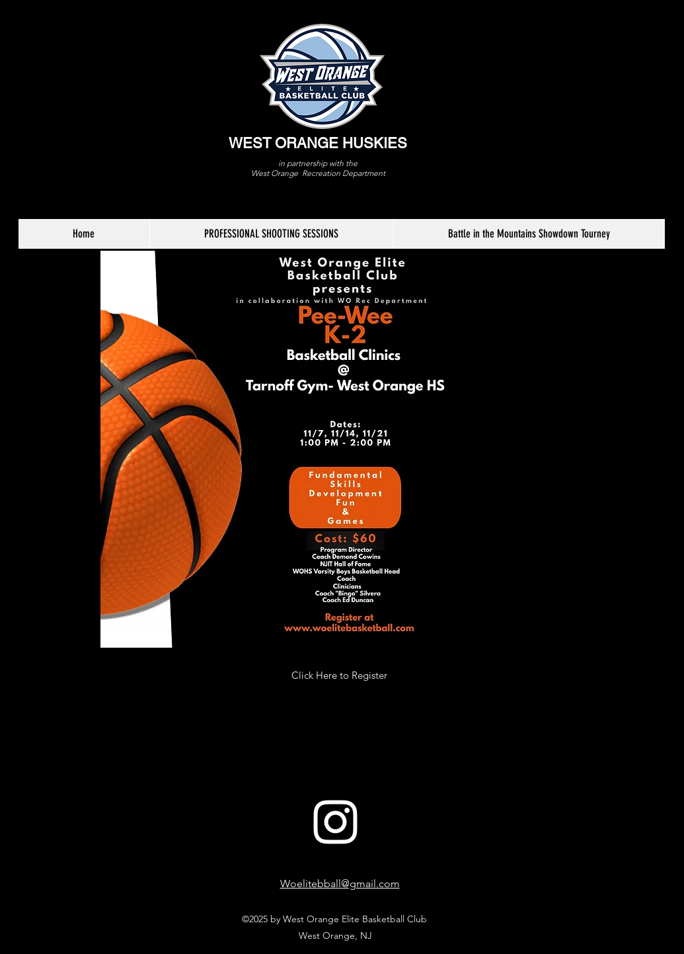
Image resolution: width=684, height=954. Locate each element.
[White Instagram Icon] (335, 822)
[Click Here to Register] (340, 675)
